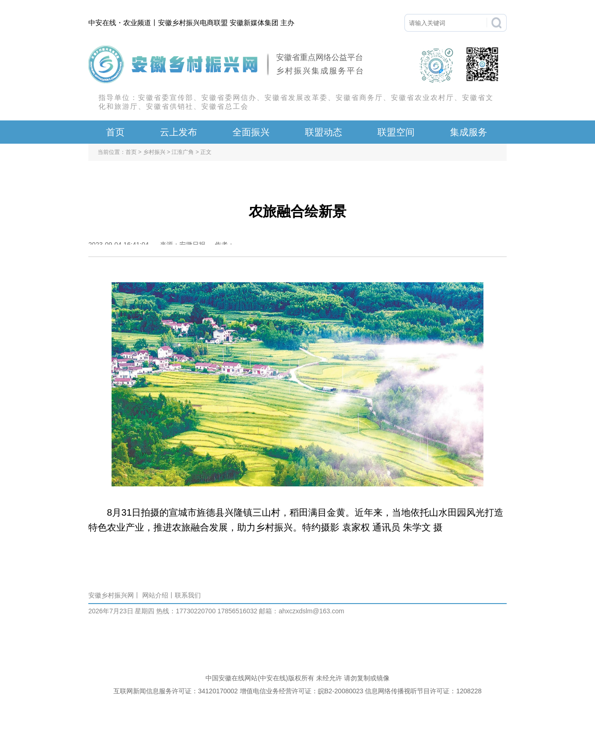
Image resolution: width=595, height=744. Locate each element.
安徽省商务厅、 (363, 97)
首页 (115, 132)
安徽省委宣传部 (165, 97)
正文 (206, 152)
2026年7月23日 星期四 (121, 611)
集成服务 (468, 132)
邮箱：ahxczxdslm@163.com (301, 611)
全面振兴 (251, 132)
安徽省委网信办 (229, 97)
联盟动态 (323, 132)
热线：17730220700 (186, 611)
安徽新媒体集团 (254, 23)
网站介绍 (155, 595)
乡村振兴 (154, 152)
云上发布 (178, 132)
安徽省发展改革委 (296, 97)
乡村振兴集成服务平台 (320, 70)
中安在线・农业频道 (119, 23)
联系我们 (188, 595)
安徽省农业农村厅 (422, 97)
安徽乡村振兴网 (111, 595)
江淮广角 (183, 152)
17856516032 (237, 611)
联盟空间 (396, 132)
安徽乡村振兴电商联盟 (193, 23)
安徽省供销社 (169, 106)
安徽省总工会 (225, 106)
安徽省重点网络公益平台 (319, 57)
